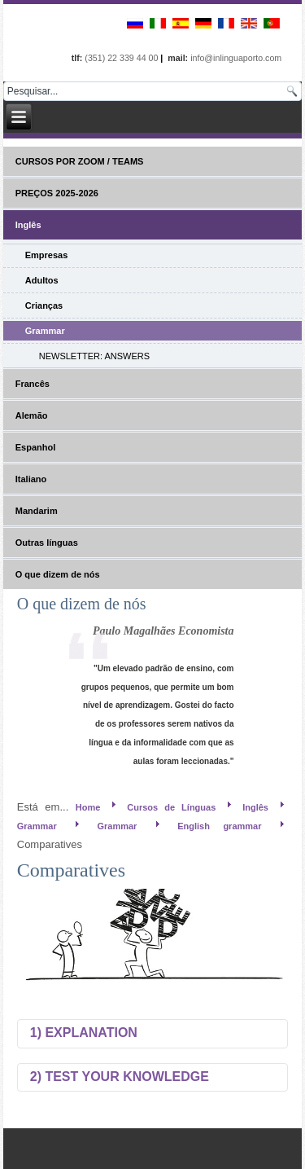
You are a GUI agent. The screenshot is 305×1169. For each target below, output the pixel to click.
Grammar (45, 331)
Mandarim (36, 511)
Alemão (31, 415)
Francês (32, 384)
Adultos (42, 280)
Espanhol (35, 447)
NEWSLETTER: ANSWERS (94, 356)
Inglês (28, 225)
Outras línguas (46, 542)
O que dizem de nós (57, 574)
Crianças (44, 305)
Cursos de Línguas (171, 807)
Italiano (31, 479)
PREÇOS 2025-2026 (56, 193)
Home (88, 807)
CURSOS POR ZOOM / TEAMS (79, 161)
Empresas (46, 255)
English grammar (219, 826)
